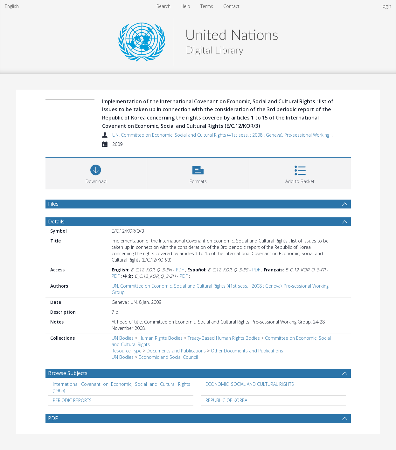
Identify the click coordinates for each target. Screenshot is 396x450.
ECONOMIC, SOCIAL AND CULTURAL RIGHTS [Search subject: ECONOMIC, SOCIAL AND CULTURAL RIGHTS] (249, 384)
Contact (231, 6)
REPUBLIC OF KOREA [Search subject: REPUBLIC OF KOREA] (226, 400)
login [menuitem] (386, 6)
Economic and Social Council (168, 357)
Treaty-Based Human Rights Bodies (224, 338)
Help (185, 6)
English (12, 6)
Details (56, 221)
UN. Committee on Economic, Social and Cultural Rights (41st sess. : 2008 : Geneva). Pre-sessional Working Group (228, 135)
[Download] (96, 173)
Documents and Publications (176, 351)
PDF (180, 270)
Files (53, 203)
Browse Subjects (67, 373)
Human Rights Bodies (161, 338)
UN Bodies (123, 338)
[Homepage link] (197, 40)
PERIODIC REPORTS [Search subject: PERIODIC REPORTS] (72, 400)
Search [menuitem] (163, 6)
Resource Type (127, 351)
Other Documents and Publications (247, 351)
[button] (198, 173)
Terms (206, 6)
